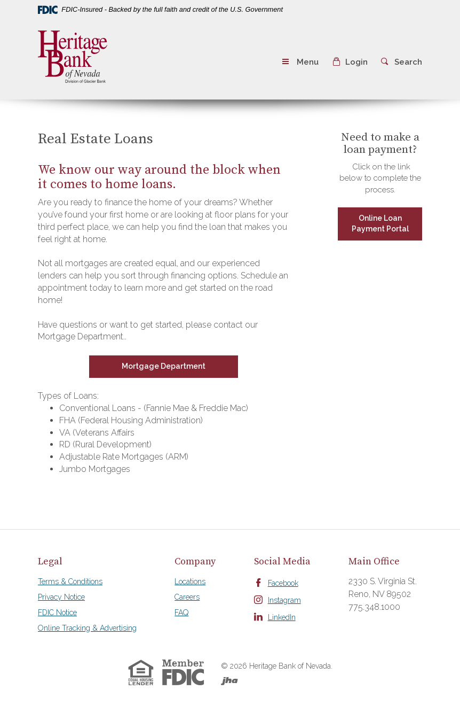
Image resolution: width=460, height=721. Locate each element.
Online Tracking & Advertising (87, 628)
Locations (190, 581)
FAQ (181, 612)
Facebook (283, 583)
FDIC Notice (57, 612)
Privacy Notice (61, 597)
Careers (187, 597)
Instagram (284, 600)
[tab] (87, 561)
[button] (350, 62)
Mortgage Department (163, 366)
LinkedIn (282, 617)
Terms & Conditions (70, 581)
